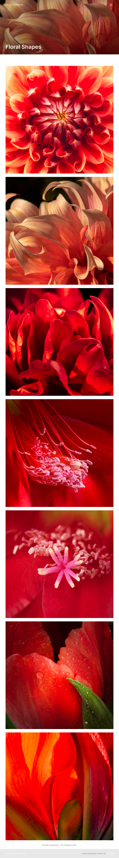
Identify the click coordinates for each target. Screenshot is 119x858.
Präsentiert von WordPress (15, 853)
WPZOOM (110, 853)
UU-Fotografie (14, 5)
